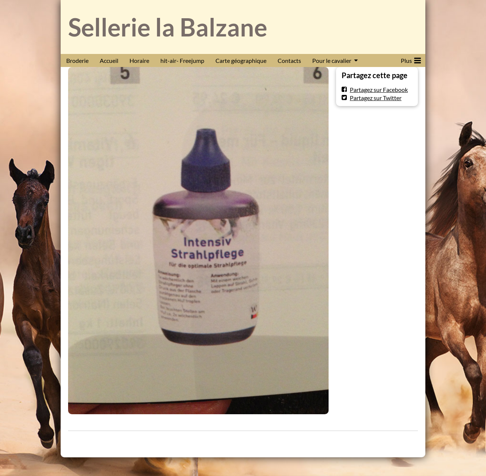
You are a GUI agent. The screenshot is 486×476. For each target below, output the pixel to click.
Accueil (109, 60)
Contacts (289, 60)
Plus (411, 59)
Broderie (77, 60)
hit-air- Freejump (182, 60)
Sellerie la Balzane (167, 27)
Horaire (139, 60)
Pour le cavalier (331, 60)
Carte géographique (240, 60)
